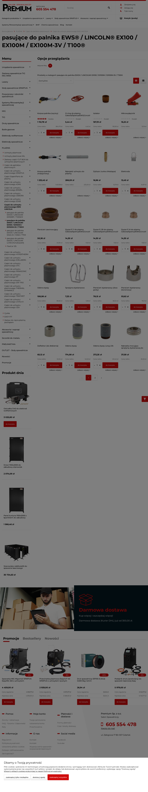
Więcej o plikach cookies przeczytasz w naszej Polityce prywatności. (33, 771)
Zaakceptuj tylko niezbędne (17, 777)
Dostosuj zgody (39, 777)
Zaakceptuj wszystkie (58, 777)
